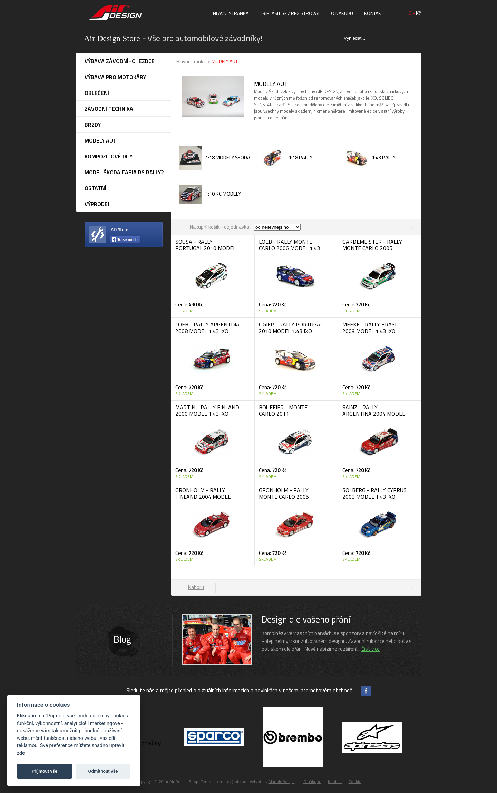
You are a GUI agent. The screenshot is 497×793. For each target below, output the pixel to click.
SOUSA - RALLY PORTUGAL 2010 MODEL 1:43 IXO (205, 248)
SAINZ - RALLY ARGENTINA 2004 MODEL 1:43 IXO (373, 413)
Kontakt (373, 13)
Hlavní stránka (230, 13)
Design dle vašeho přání (306, 619)
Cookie (355, 781)
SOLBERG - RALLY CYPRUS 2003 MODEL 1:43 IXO (374, 493)
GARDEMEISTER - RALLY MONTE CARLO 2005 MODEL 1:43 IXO (372, 248)
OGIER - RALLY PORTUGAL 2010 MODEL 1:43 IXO (291, 327)
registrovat (305, 13)
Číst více (370, 649)
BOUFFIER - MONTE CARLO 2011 (283, 410)
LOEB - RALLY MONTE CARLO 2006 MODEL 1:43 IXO (289, 248)
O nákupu (342, 13)
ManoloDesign (282, 781)
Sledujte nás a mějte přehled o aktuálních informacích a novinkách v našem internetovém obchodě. (239, 690)
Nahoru (196, 587)
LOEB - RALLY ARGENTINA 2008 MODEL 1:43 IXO (207, 327)
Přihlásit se (273, 13)
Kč (415, 13)
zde (21, 753)
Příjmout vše (44, 771)
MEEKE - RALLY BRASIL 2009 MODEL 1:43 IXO (370, 327)
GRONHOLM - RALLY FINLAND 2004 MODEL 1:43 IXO (203, 496)
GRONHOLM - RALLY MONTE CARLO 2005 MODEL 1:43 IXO (284, 496)
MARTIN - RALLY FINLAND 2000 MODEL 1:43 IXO (207, 410)
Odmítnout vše (103, 771)
